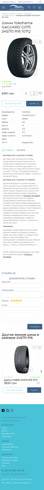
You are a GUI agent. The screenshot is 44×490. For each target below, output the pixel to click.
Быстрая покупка (13, 103)
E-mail (4, 305)
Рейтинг (12, 301)
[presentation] (19, 316)
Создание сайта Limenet (10, 420)
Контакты (6, 463)
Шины (4, 428)
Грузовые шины (8, 434)
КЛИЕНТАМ (7, 454)
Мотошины (6, 436)
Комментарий (7, 290)
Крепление (6, 450)
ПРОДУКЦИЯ (8, 425)
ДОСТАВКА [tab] (7, 150)
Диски (4, 431)
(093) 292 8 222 (21, 474)
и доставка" (35, 196)
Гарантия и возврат (10, 460)
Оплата (27, 196)
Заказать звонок (9, 2)
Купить (34, 103)
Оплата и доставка (10, 457)
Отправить (35, 327)
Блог (4, 466)
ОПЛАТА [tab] (21, 150)
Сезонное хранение (10, 447)
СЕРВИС (5, 441)
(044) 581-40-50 (13, 470)
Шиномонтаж (7, 444)
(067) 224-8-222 (25, 2)
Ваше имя (6, 282)
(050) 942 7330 (8, 474)
